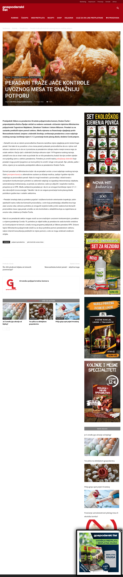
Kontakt (108, 2)
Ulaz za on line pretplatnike (89, 18)
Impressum (91, 2)
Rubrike (14, 18)
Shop (59, 18)
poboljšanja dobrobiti (64, 159)
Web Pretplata (38, 18)
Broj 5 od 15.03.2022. (36, 77)
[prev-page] (4, 328)
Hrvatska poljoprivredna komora (21, 102)
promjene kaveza (14, 174)
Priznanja (100, 2)
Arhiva (115, 2)
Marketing (83, 2)
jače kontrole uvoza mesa (35, 242)
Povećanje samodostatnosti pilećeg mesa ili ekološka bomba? (101, 515)
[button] (118, 8)
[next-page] (7, 328)
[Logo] (13, 8)
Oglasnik (69, 18)
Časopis (24, 18)
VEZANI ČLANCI (33, 301)
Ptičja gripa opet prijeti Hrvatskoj (67, 322)
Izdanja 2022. (24, 77)
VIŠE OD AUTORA (48, 301)
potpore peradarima (18, 242)
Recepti (51, 18)
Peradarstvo (24, 28)
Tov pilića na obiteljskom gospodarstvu (99, 461)
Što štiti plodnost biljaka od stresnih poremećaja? (17, 268)
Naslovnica (6, 28)
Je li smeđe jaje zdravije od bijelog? (97, 435)
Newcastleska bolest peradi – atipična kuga (62, 267)
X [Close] (121, 530)
